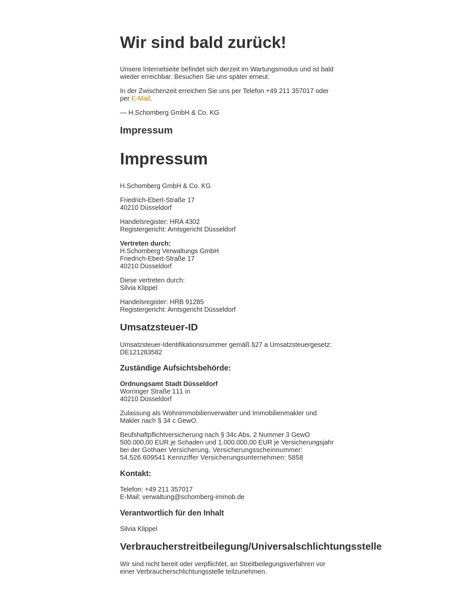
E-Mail (140, 98)
